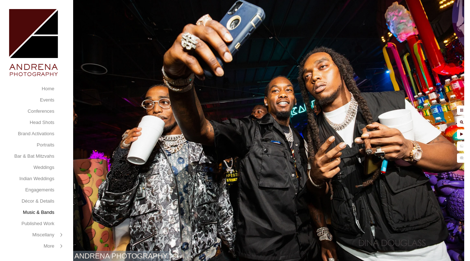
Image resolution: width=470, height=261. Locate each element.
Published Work (37, 223)
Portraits (45, 145)
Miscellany (43, 234)
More (48, 246)
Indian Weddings (36, 178)
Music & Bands (38, 212)
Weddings (43, 167)
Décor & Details (38, 201)
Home (48, 88)
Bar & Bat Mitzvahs (34, 156)
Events (47, 100)
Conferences (41, 111)
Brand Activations (36, 133)
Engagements (39, 189)
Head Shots (42, 122)
